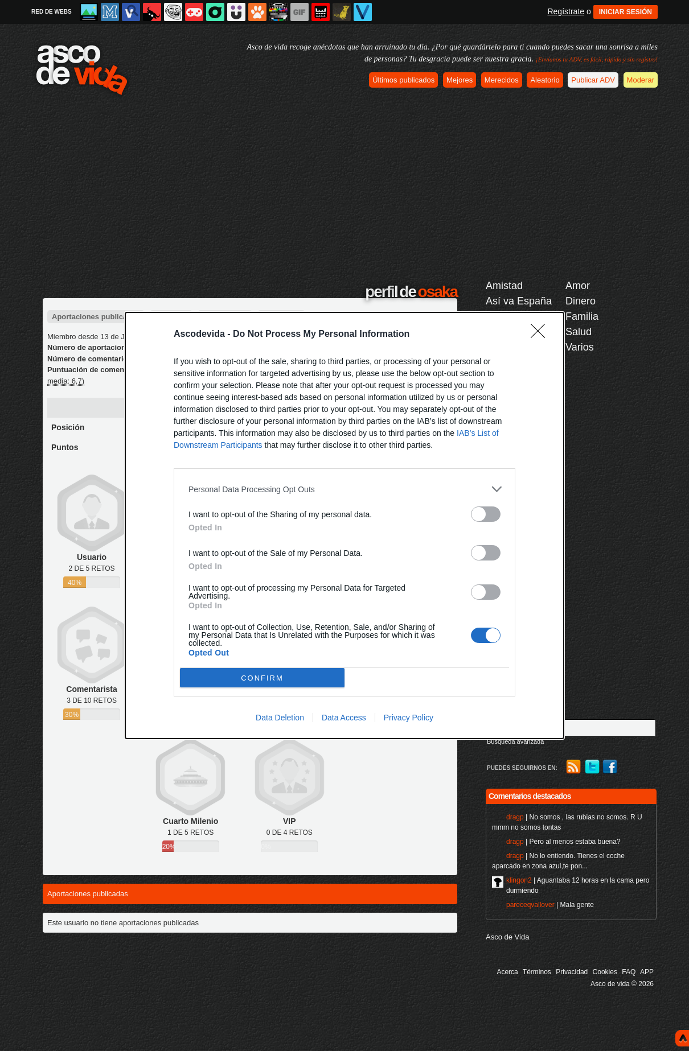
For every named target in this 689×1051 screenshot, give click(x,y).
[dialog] (344, 525)
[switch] (486, 514)
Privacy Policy (408, 717)
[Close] (541, 334)
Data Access (344, 717)
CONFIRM (262, 678)
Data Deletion (280, 717)
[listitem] (344, 489)
